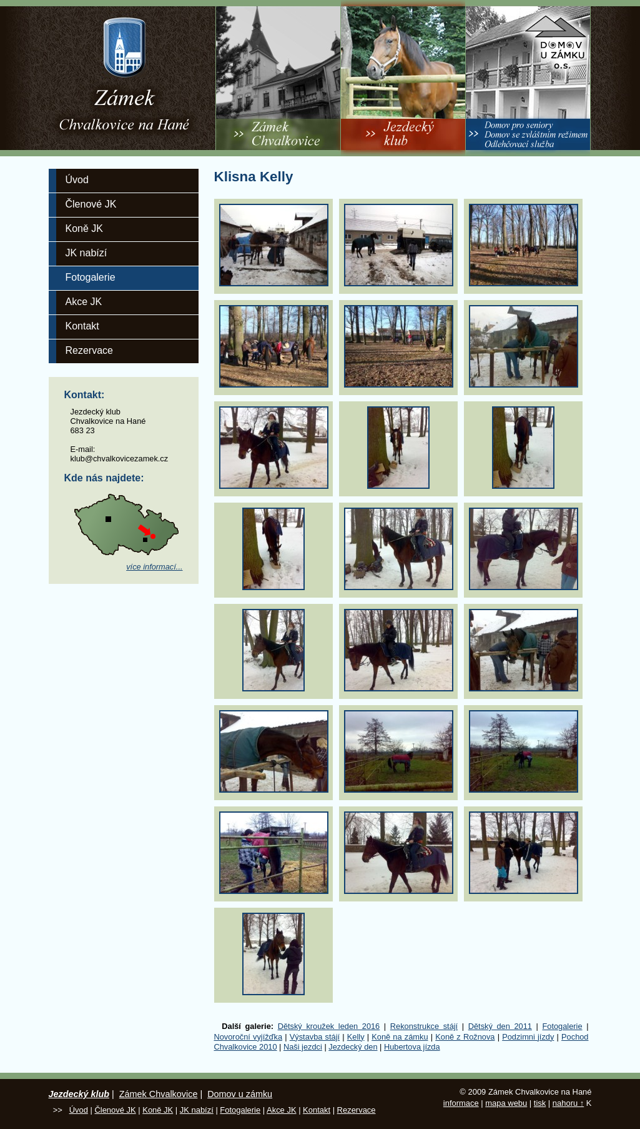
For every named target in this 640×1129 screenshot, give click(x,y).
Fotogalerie (91, 277)
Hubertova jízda (412, 1046)
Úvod (77, 179)
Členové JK (91, 204)
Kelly (356, 1036)
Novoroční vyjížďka (248, 1036)
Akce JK (84, 301)
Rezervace (89, 350)
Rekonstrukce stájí (424, 1026)
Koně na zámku (400, 1036)
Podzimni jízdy (528, 1036)
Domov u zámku (239, 1094)
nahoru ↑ (568, 1103)
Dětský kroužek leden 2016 (329, 1026)
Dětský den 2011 (500, 1026)
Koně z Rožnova (465, 1036)
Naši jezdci (302, 1046)
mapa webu (506, 1103)
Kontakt (82, 326)
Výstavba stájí (315, 1036)
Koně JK (84, 228)
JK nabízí (86, 253)
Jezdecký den (352, 1046)
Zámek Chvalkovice (158, 1094)
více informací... (154, 566)
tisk (540, 1103)
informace (461, 1103)
